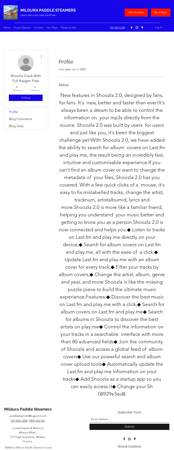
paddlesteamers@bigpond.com (28, 415)
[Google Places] (142, 27)
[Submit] (129, 427)
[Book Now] (160, 13)
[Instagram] (137, 27)
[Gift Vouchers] (136, 13)
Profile (13, 112)
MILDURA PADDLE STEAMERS (48, 10)
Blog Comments (20, 119)
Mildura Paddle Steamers (28, 409)
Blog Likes (16, 126)
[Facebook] (131, 27)
